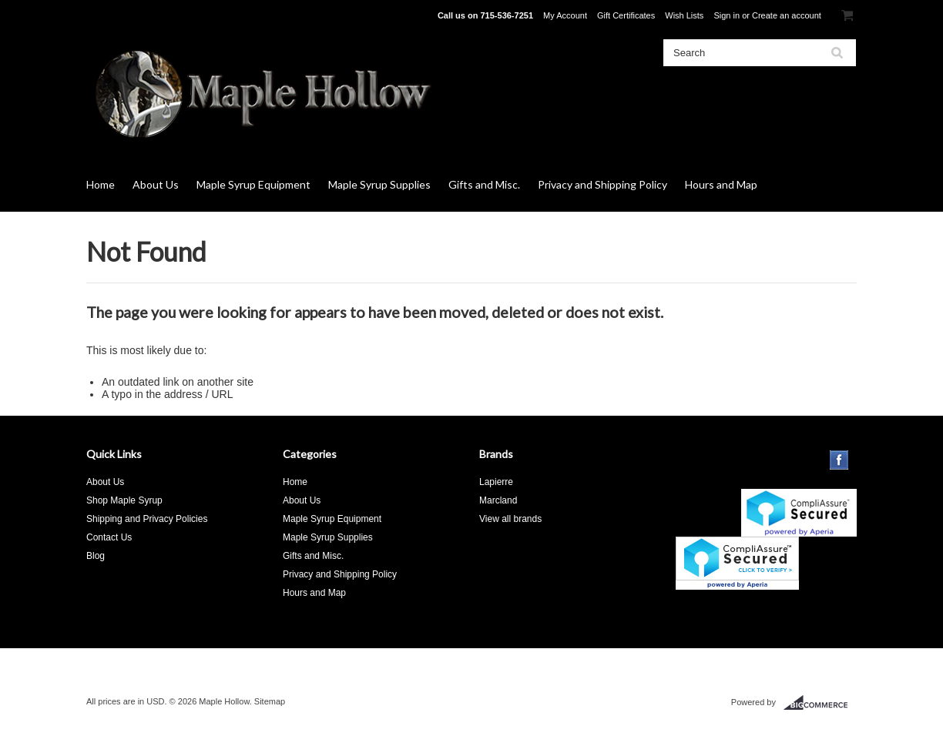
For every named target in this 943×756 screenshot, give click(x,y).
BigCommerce (820, 702)
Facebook (839, 460)
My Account (565, 15)
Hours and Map (721, 184)
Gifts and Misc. (484, 184)
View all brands (510, 518)
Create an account (786, 15)
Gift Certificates (626, 15)
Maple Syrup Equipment (253, 184)
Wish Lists (684, 15)
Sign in (726, 15)
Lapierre (496, 482)
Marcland (498, 500)
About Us (156, 184)
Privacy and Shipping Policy (602, 184)
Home (100, 184)
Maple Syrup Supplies (379, 184)
